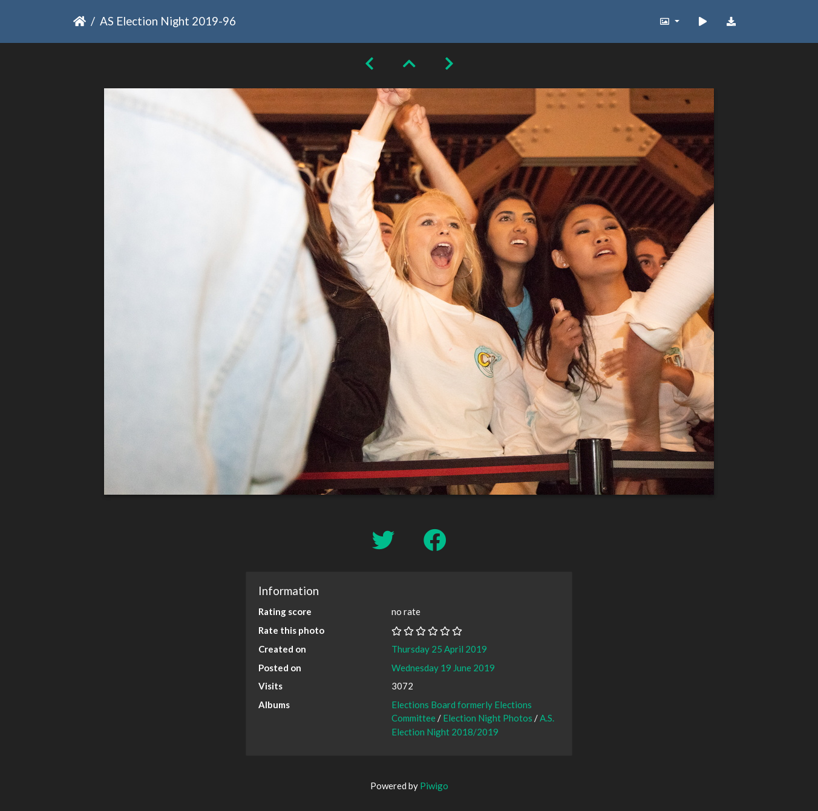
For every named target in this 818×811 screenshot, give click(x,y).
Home (79, 21)
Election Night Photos (487, 717)
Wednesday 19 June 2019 (443, 667)
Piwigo (434, 785)
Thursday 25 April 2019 (439, 648)
